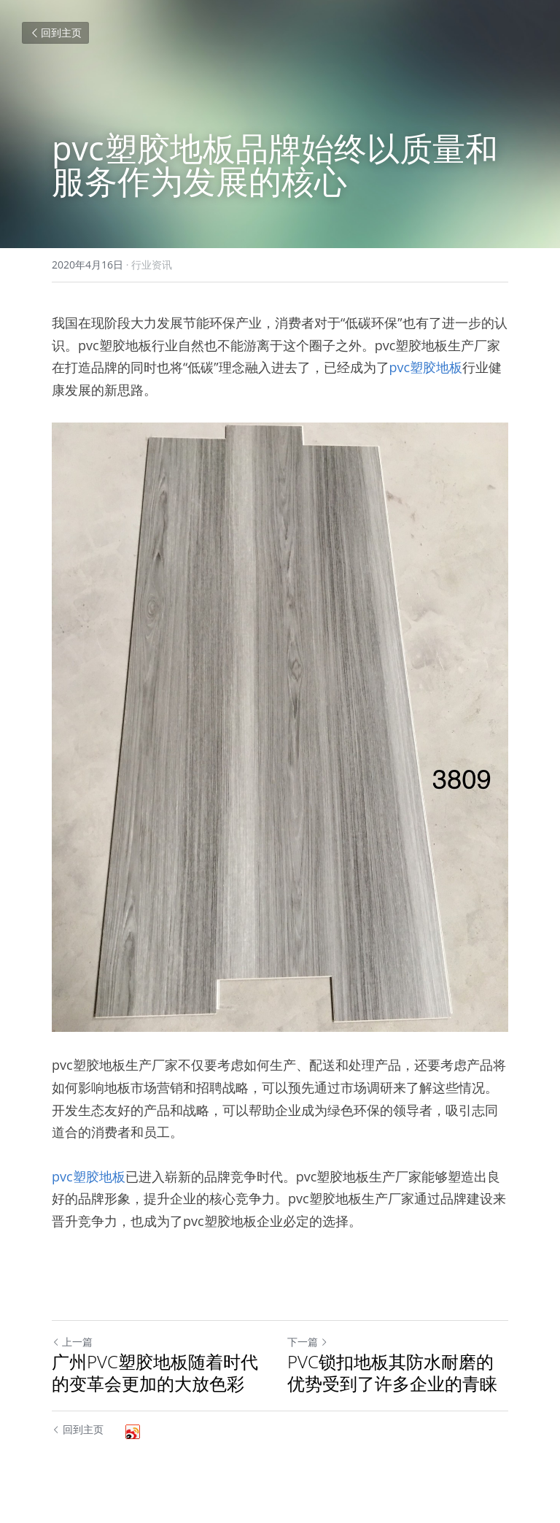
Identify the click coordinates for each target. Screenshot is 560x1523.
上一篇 (72, 1342)
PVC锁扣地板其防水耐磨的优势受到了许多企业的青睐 (392, 1373)
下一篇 (307, 1342)
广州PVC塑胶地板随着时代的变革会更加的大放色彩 (155, 1373)
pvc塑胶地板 (426, 367)
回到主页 (55, 32)
